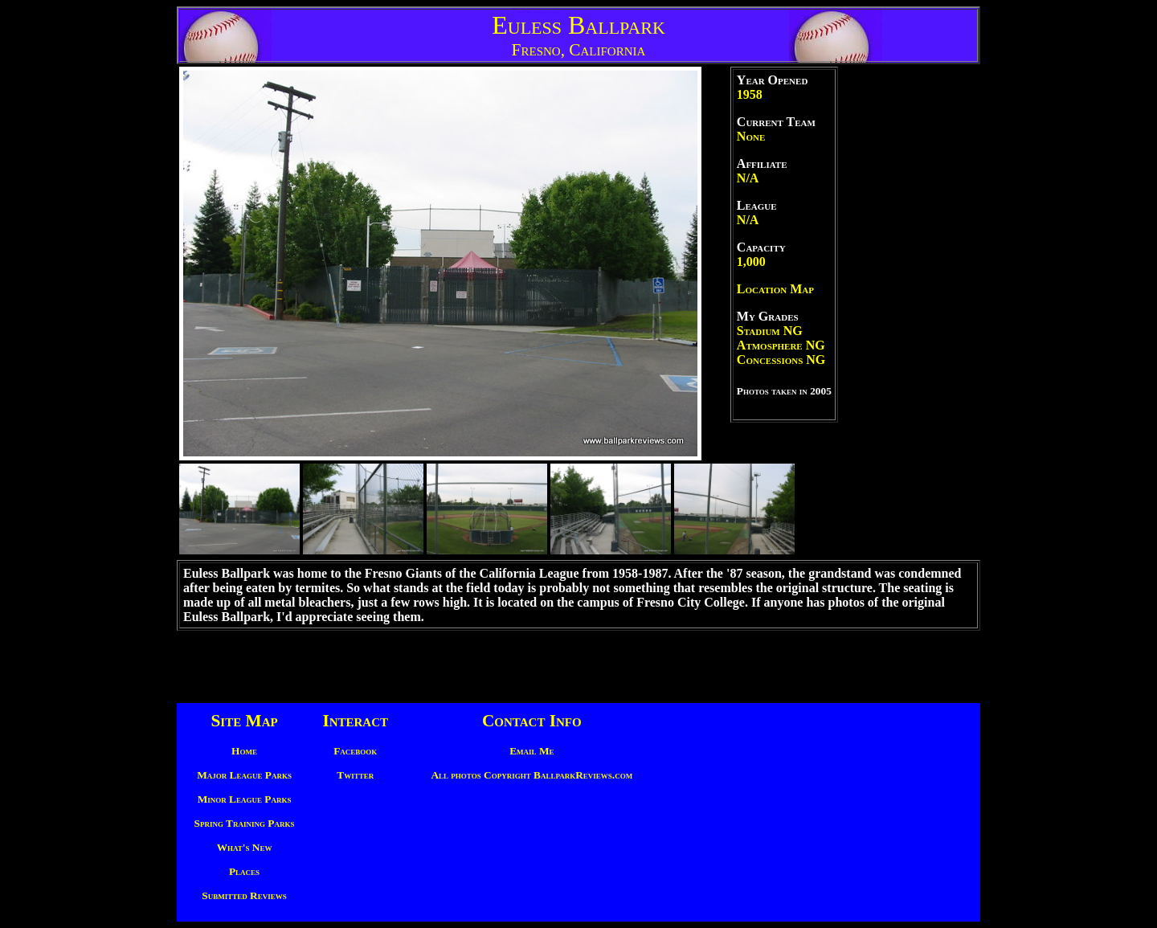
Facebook (355, 751)
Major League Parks (244, 775)
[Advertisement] (908, 312)
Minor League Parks (245, 799)
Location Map (775, 289)
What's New (244, 847)
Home (244, 751)
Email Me (531, 751)
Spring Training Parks (244, 823)
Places (244, 871)
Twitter (355, 775)
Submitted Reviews (244, 895)
